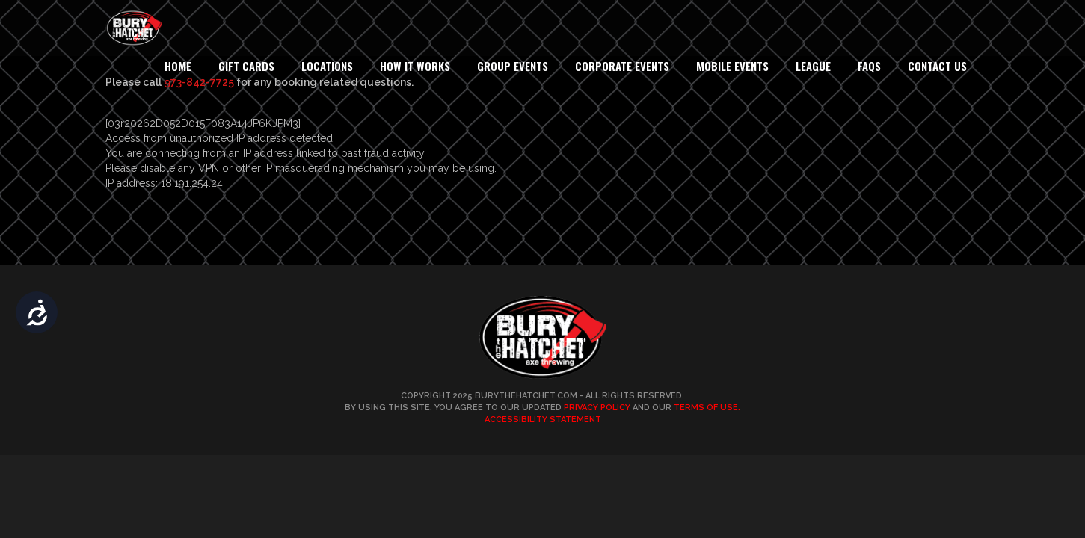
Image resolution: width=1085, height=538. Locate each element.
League (813, 66)
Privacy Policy (597, 407)
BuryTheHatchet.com (526, 396)
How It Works (415, 66)
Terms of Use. (707, 407)
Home (178, 66)
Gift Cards (246, 66)
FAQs (869, 66)
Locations (327, 66)
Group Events (512, 66)
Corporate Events (622, 66)
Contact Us (937, 66)
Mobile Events (732, 66)
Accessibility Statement (543, 419)
